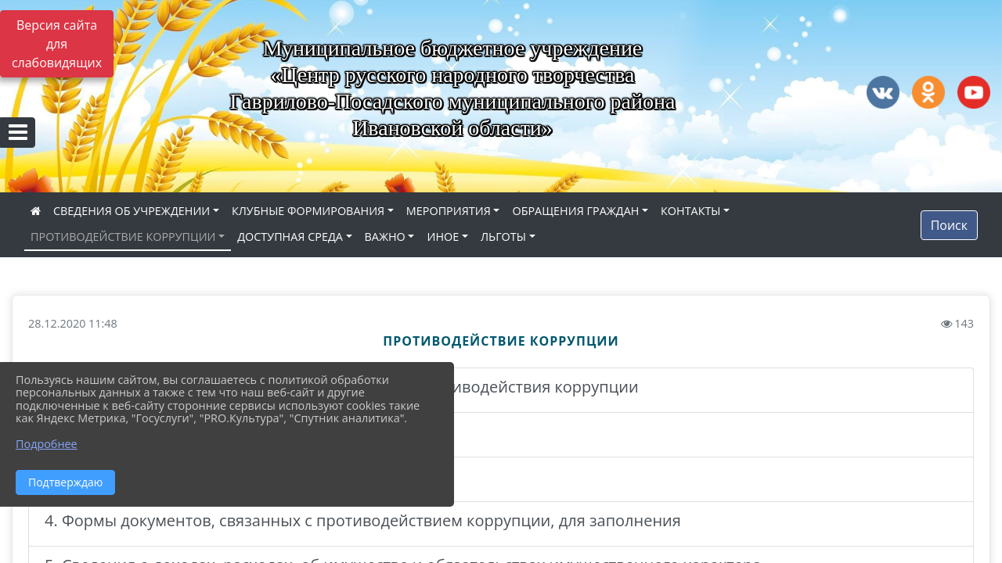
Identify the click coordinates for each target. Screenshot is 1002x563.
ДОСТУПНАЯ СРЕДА (290, 236)
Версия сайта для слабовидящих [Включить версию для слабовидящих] (57, 43)
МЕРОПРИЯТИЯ (448, 210)
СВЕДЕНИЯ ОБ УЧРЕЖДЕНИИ (131, 210)
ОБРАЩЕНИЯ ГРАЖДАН (575, 210)
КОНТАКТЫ (691, 210)
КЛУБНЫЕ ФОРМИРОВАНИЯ (308, 210)
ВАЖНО (385, 236)
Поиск (949, 225)
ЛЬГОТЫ (503, 236)
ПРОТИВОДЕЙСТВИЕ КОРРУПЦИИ (123, 236)
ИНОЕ (443, 236)
